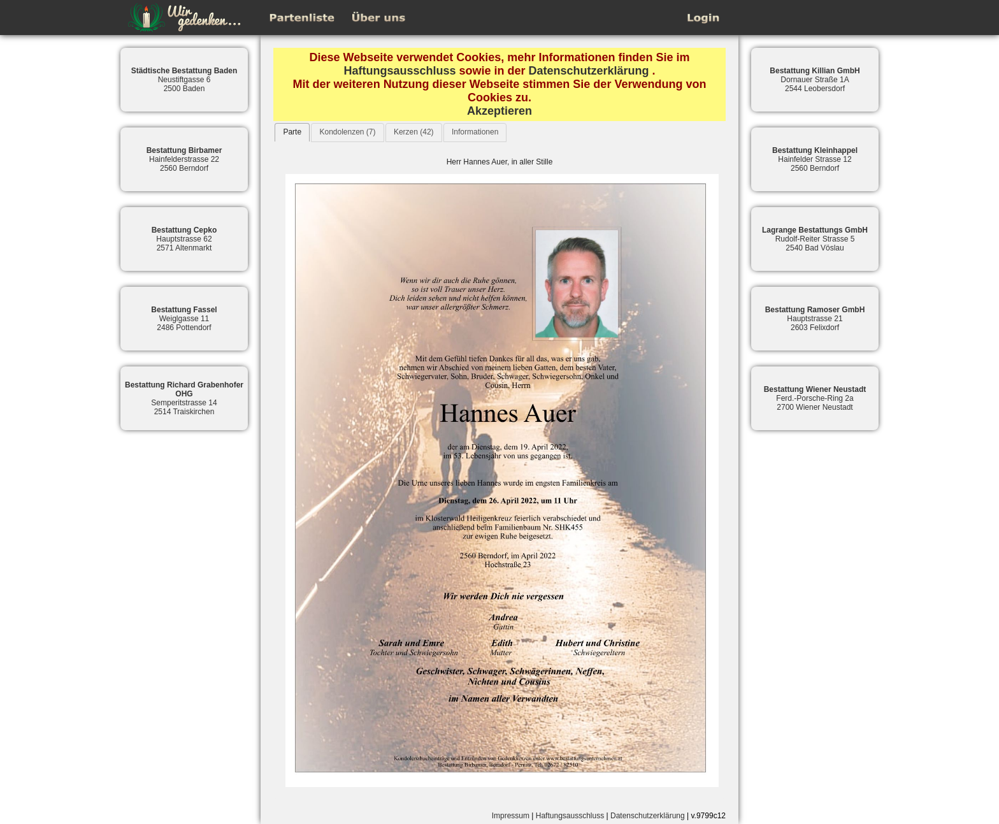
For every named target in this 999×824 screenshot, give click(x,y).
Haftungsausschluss (399, 70)
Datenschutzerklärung (589, 70)
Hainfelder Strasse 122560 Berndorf (815, 159)
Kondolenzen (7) (347, 131)
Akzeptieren (499, 111)
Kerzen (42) (414, 131)
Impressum (510, 815)
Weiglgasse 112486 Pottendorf (184, 318)
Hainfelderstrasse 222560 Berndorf (184, 159)
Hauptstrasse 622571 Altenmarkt (184, 239)
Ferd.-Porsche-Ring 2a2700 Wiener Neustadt (815, 398)
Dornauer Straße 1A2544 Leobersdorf (814, 79)
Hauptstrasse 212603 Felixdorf (815, 318)
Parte (292, 131)
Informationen (475, 131)
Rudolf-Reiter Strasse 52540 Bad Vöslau (815, 239)
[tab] (292, 132)
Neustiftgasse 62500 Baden (184, 79)
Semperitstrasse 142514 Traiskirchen (184, 398)
